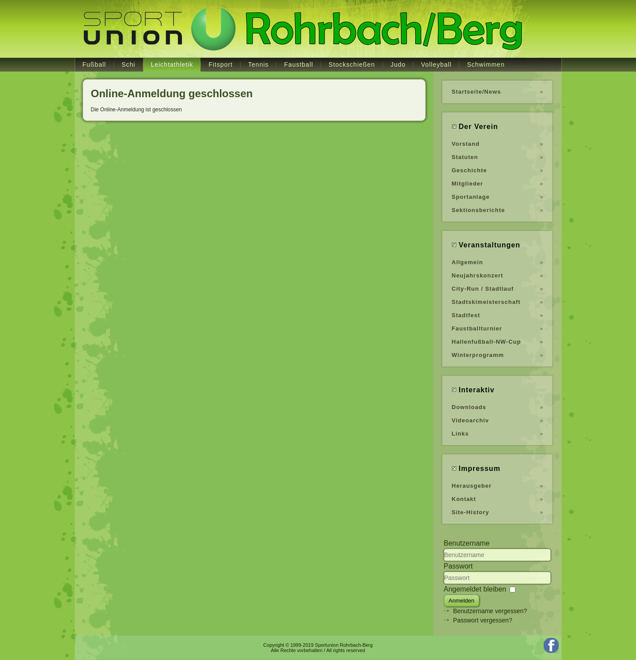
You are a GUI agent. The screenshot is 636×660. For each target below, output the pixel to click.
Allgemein (467, 262)
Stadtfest (466, 315)
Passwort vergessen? (482, 620)
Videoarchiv (470, 420)
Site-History (470, 512)
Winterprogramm (478, 355)
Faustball (298, 64)
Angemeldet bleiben (475, 589)
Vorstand (466, 143)
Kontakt (464, 499)
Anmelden (462, 600)
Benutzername (467, 543)
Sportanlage (471, 196)
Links (460, 433)
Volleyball (436, 64)
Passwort (458, 566)
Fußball (94, 64)
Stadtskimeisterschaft (486, 302)
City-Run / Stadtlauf (483, 288)
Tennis (258, 64)
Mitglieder (467, 183)
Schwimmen (485, 64)
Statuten (465, 157)
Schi (128, 64)
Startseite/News (476, 91)
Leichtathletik (172, 64)
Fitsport (220, 64)
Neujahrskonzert (478, 275)
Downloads (469, 407)
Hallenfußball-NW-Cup (486, 341)
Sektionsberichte (478, 210)
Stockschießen (352, 64)
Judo (397, 64)
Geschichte (469, 170)
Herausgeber (472, 485)
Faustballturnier (477, 328)
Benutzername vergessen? (490, 610)
